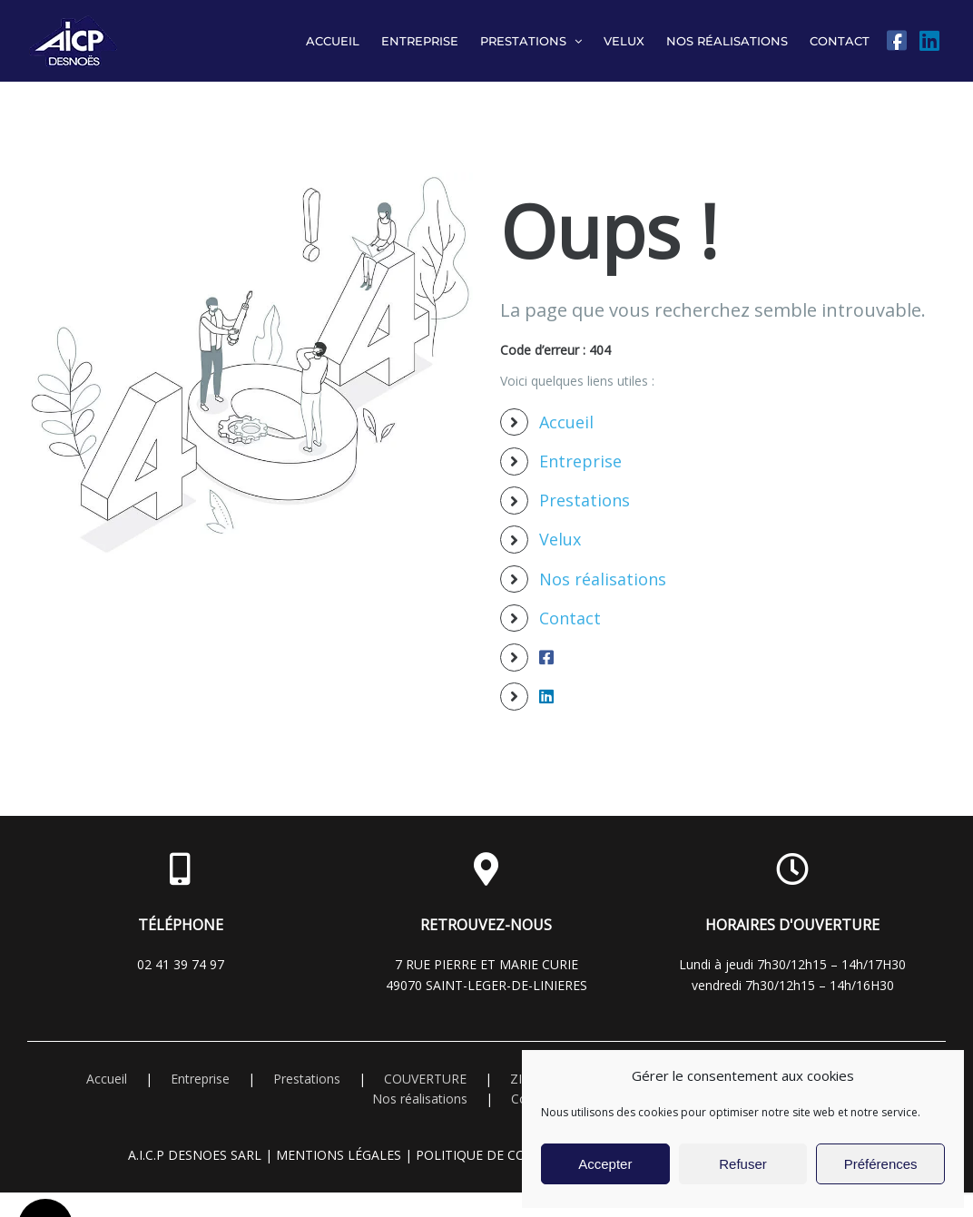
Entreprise (580, 461)
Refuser (743, 1164)
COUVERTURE (425, 1078)
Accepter (605, 1164)
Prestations (584, 500)
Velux (560, 539)
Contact (570, 618)
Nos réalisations (602, 579)
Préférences (881, 1164)
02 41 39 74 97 (180, 964)
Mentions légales (338, 1154)
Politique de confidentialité (518, 1154)
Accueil (566, 422)
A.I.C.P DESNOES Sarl (194, 1154)
